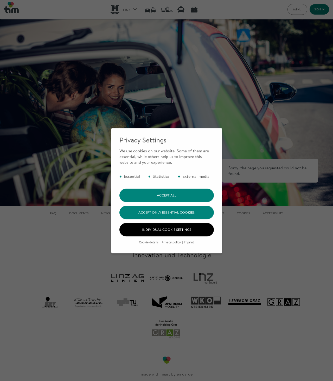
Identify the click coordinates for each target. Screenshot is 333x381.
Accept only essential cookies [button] (166, 219)
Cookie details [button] (149, 249)
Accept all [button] (166, 202)
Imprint (189, 249)
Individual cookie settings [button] (166, 237)
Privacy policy (172, 249)
